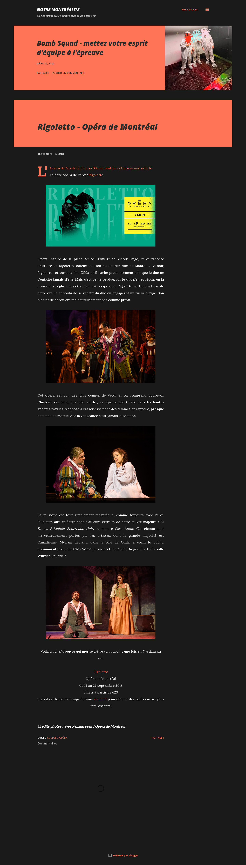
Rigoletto (96, 175)
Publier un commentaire (68, 72)
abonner (100, 699)
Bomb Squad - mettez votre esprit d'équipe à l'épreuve (92, 47)
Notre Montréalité (58, 9)
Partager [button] (43, 72)
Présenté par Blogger (123, 855)
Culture (52, 737)
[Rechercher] (189, 10)
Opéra (63, 737)
